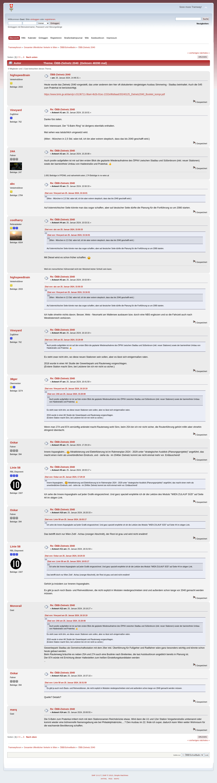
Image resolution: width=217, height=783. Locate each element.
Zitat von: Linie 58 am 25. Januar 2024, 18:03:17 (65, 519)
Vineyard (16, 110)
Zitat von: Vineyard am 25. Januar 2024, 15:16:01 (66, 193)
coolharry (16, 220)
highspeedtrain (20, 75)
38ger (13, 379)
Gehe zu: (177, 755)
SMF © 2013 (108, 775)
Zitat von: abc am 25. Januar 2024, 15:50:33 (64, 230)
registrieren (50, 19)
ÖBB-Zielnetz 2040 (60, 74)
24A (12, 151)
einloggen (34, 19)
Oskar (14, 442)
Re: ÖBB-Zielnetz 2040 (62, 109)
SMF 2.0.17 (96, 775)
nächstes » (205, 53)
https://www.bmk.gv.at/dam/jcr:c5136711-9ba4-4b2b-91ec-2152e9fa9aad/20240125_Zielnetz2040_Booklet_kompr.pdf (104, 94)
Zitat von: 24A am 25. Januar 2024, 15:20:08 (64, 340)
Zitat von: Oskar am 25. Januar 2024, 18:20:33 (65, 556)
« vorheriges (193, 53)
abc (12, 183)
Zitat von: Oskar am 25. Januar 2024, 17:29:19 (65, 477)
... (22, 57)
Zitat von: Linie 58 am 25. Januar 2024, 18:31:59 (65, 683)
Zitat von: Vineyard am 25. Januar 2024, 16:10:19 (66, 389)
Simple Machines (121, 775)
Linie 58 (15, 467)
